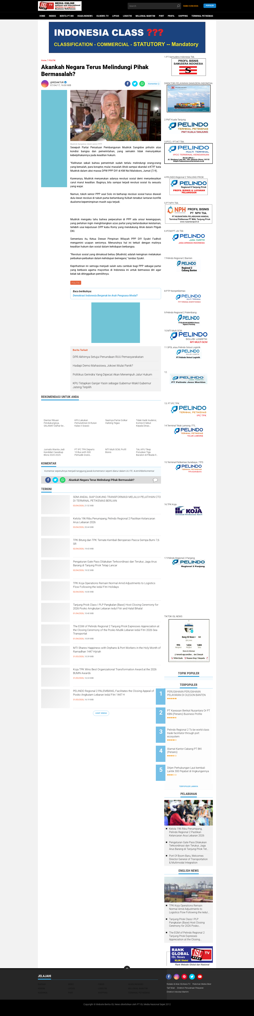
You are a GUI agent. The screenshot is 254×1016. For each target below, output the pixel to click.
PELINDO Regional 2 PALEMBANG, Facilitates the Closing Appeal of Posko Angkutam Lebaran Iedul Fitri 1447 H (116, 698)
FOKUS (101, 970)
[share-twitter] (135, 84)
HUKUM (41, 975)
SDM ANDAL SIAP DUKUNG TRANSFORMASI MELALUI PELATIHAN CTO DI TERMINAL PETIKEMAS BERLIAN (114, 504)
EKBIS (71, 970)
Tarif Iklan (196, 975)
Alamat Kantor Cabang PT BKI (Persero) (193, 742)
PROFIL (171, 16)
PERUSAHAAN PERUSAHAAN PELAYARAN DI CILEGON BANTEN (192, 695)
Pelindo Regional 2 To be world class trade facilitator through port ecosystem (191, 728)
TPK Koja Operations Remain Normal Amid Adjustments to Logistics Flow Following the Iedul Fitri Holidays (113, 590)
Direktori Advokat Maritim (179, 983)
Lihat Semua (101, 714)
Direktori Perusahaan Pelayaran (183, 979)
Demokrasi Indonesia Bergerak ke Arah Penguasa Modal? (105, 296)
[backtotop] (127, 955)
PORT (161, 16)
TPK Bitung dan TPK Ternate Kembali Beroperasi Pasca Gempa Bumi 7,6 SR (117, 544)
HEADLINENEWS (85, 16)
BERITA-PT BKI (67, 16)
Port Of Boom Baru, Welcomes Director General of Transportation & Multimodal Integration (188, 846)
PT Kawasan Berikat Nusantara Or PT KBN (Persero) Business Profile (190, 711)
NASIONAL (43, 979)
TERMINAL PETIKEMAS (202, 16)
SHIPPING (183, 16)
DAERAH (42, 970)
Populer (210, 6)
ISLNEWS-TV (102, 16)
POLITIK (76, 283)
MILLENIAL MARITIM (145, 16)
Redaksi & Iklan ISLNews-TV (181, 970)
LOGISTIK (127, 16)
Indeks (52, 16)
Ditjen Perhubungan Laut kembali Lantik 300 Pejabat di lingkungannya (192, 760)
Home (42, 16)
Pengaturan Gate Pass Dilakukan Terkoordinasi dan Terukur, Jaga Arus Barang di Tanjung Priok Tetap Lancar (116, 568)
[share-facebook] (127, 84)
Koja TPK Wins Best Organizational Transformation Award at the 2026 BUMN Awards (111, 676)
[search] (154, 6)
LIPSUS (115, 16)
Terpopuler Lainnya (188, 773)
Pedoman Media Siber (178, 975)
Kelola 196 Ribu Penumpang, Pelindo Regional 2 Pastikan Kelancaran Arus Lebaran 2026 (116, 522)
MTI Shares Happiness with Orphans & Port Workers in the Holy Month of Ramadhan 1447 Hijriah (115, 655)
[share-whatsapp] (142, 84)
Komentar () (153, 83)
